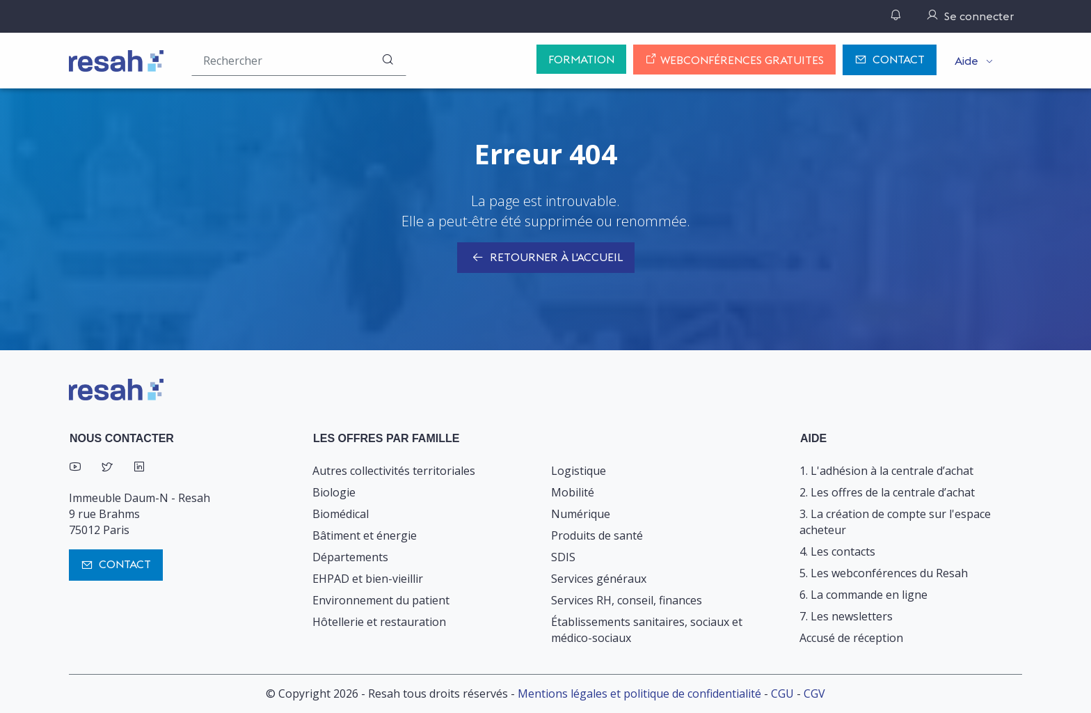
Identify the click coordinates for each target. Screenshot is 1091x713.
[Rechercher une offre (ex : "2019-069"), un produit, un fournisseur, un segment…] (298, 60)
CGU (782, 693)
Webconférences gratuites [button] (734, 60)
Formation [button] (581, 59)
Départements (350, 557)
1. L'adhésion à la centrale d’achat (886, 470)
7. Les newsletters (846, 616)
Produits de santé (597, 535)
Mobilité (572, 492)
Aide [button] (966, 61)
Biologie (334, 492)
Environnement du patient (380, 600)
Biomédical (340, 514)
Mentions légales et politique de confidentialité (639, 693)
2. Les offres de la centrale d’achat (887, 492)
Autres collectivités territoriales (393, 470)
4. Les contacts (837, 551)
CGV (814, 693)
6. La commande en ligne (863, 594)
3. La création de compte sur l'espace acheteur (895, 522)
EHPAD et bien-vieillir (367, 578)
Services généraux (598, 578)
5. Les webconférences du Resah (883, 573)
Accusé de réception (851, 637)
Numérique (580, 514)
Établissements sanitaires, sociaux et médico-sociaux (646, 629)
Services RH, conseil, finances (626, 600)
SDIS (563, 557)
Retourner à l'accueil (546, 258)
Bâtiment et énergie (364, 535)
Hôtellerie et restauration (379, 621)
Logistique (578, 470)
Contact (889, 60)
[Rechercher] (387, 60)
